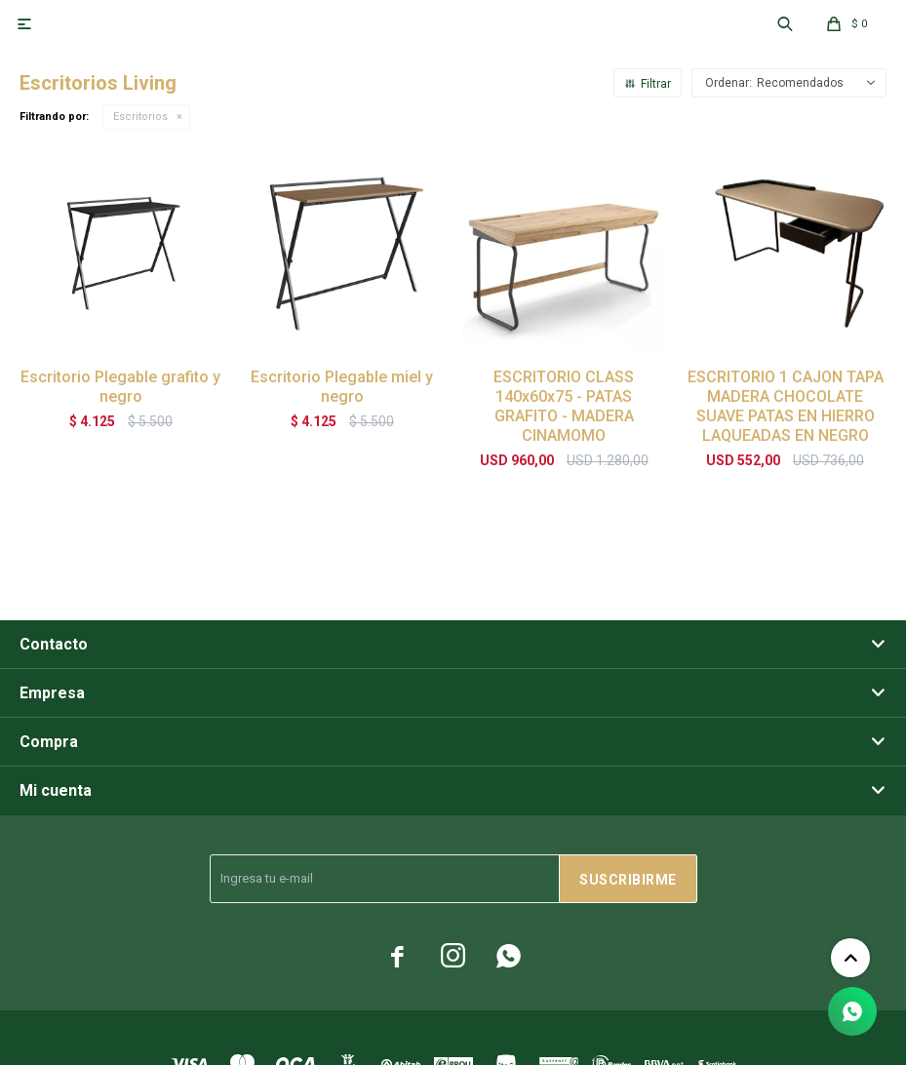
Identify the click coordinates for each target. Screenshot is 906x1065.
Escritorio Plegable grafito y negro (120, 387)
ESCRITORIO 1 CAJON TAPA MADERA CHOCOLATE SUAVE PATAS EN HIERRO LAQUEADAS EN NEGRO (786, 406)
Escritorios (140, 116)
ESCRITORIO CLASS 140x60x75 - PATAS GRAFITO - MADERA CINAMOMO (563, 406)
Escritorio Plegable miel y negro (342, 387)
